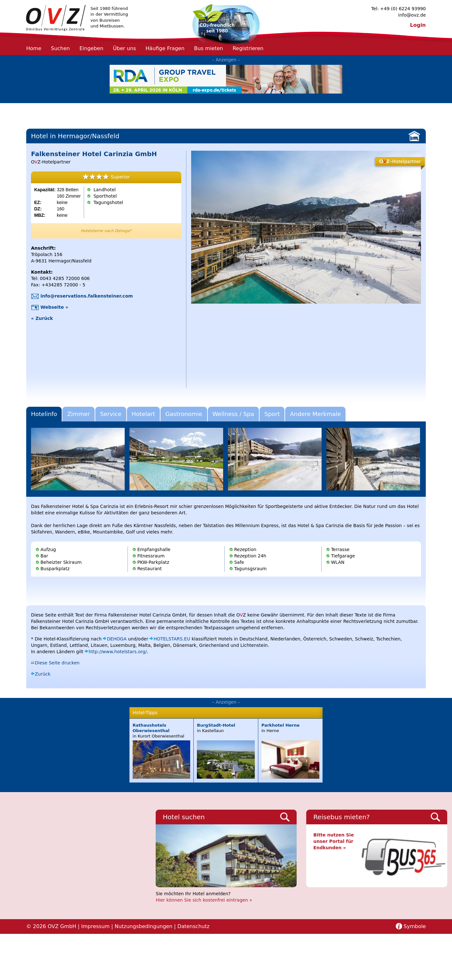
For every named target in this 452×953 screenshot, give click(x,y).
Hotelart (143, 414)
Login (418, 25)
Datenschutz (193, 926)
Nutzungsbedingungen (143, 926)
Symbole (415, 926)
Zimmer (78, 414)
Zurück (43, 674)
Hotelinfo (44, 414)
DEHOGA (117, 638)
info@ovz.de (412, 15)
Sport (272, 414)
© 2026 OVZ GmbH (51, 926)
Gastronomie (183, 414)
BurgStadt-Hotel (216, 725)
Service (110, 414)
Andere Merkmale (315, 414)
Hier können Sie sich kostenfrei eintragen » (204, 900)
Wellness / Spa (233, 414)
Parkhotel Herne (280, 725)
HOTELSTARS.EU (171, 638)
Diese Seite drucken (57, 662)
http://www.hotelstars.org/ (118, 651)
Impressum (95, 926)
